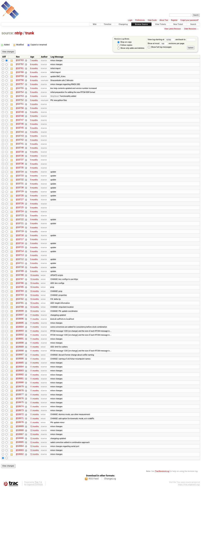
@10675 (20, 449)
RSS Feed (94, 532)
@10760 (20, 74)
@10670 (20, 471)
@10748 (20, 124)
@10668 (20, 480)
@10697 (20, 349)
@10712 (20, 286)
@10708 (20, 304)
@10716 (20, 268)
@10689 (20, 385)
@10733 (20, 191)
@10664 (20, 498)
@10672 (20, 462)
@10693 (20, 367)
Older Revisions (190, 29)
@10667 (20, 485)
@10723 (20, 236)
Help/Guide (152, 20)
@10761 (20, 69)
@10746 (20, 132)
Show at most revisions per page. (166, 43)
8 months (34, 65)
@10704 (20, 322)
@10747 (20, 128)
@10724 (20, 232)
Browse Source (141, 24)
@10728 (20, 214)
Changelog (123, 24)
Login (130, 20)
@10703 (20, 327)
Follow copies (124, 45)
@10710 (20, 295)
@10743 (20, 146)
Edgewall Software (35, 538)
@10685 (20, 404)
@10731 (20, 200)
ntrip (18, 33)
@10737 (20, 173)
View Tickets (160, 24)
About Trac (164, 20)
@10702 (20, 331)
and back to (185, 39)
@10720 (20, 250)
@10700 (20, 340)
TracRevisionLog (162, 525)
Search (193, 24)
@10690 (20, 381)
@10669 (20, 476)
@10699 (20, 345)
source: (7, 33)
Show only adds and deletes (130, 48)
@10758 (20, 83)
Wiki (95, 24)
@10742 (20, 151)
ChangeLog (110, 532)
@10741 (20, 155)
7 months (34, 61)
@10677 (20, 440)
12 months (34, 476)
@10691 (20, 376)
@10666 (20, 489)
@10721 (20, 245)
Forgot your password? (189, 20)
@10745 (20, 137)
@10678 (20, 435)
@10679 (20, 431)
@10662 (20, 507)
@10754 (20, 96)
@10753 (20, 101)
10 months (34, 305)
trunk (29, 33)
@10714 (20, 277)
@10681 (20, 421)
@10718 (20, 259)
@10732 (20, 196)
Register (174, 20)
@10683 (20, 413)
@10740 (20, 160)
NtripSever (54, 101)
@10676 (20, 444)
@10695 (20, 358)
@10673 (20, 458)
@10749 (20, 119)
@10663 (20, 503)
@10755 (20, 92)
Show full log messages (159, 47)
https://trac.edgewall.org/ (189, 538)
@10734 (20, 187)
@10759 (20, 78)
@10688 (20, 390)
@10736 (20, 178)
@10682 (20, 417)
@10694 (20, 363)
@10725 (20, 227)
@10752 (20, 105)
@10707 (20, 309)
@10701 (20, 336)
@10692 (20, 372)
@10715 (20, 272)
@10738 (20, 169)
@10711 (20, 291)
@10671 (20, 467)
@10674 (20, 453)
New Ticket (178, 24)
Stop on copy (124, 42)
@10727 (20, 218)
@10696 (20, 354)
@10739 (20, 164)
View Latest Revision (172, 29)
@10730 (20, 205)
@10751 (20, 110)
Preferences (140, 20)
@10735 (20, 182)
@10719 (20, 254)
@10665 (20, 494)
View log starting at (161, 39)
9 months (34, 88)
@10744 (20, 142)
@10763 (20, 60)
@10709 (20, 300)
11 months (34, 350)
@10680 (20, 426)
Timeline (107, 24)
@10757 (20, 87)
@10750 (20, 115)
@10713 (20, 281)
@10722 (20, 241)
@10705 (20, 318)
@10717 (20, 264)
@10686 (20, 399)
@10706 (20, 313)
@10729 (20, 209)
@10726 (20, 223)
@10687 (20, 394)
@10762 (20, 65)
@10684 (20, 408)
